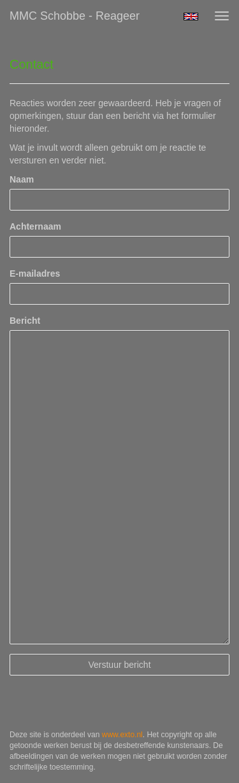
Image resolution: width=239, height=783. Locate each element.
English (191, 16)
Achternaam (35, 226)
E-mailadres (35, 273)
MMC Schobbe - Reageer (75, 16)
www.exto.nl (122, 734)
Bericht (25, 320)
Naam (22, 179)
